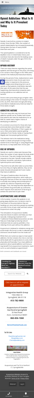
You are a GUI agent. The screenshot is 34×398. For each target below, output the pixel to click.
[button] (2, 82)
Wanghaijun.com (17, 338)
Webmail (13, 384)
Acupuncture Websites (13, 374)
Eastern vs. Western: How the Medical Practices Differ (24, 264)
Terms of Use (15, 378)
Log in (22, 384)
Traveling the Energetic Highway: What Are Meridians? (8, 264)
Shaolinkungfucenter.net (17, 336)
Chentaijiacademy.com (17, 340)
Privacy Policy (24, 378)
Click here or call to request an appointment (17, 283)
